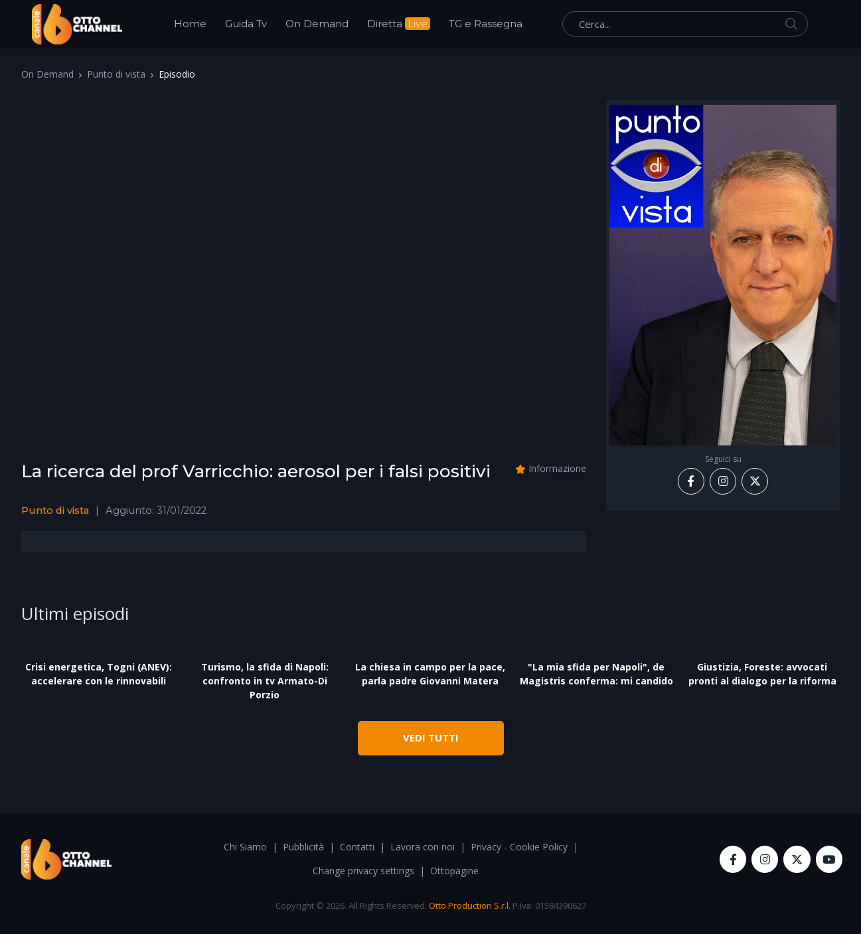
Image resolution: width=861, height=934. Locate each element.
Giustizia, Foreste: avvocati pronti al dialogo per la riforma (762, 674)
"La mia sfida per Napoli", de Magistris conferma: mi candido (596, 674)
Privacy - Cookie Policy (519, 846)
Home (190, 23)
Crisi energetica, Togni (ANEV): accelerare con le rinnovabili (98, 674)
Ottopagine (454, 870)
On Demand (317, 23)
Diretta (398, 23)
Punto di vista (116, 74)
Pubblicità (303, 846)
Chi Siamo (245, 846)
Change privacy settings (363, 870)
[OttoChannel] (77, 24)
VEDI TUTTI (431, 737)
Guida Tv (246, 23)
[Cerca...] (685, 24)
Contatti (357, 846)
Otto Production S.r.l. (469, 905)
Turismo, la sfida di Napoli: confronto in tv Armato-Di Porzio (265, 681)
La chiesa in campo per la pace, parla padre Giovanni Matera (430, 674)
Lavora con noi (422, 846)
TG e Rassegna (485, 23)
